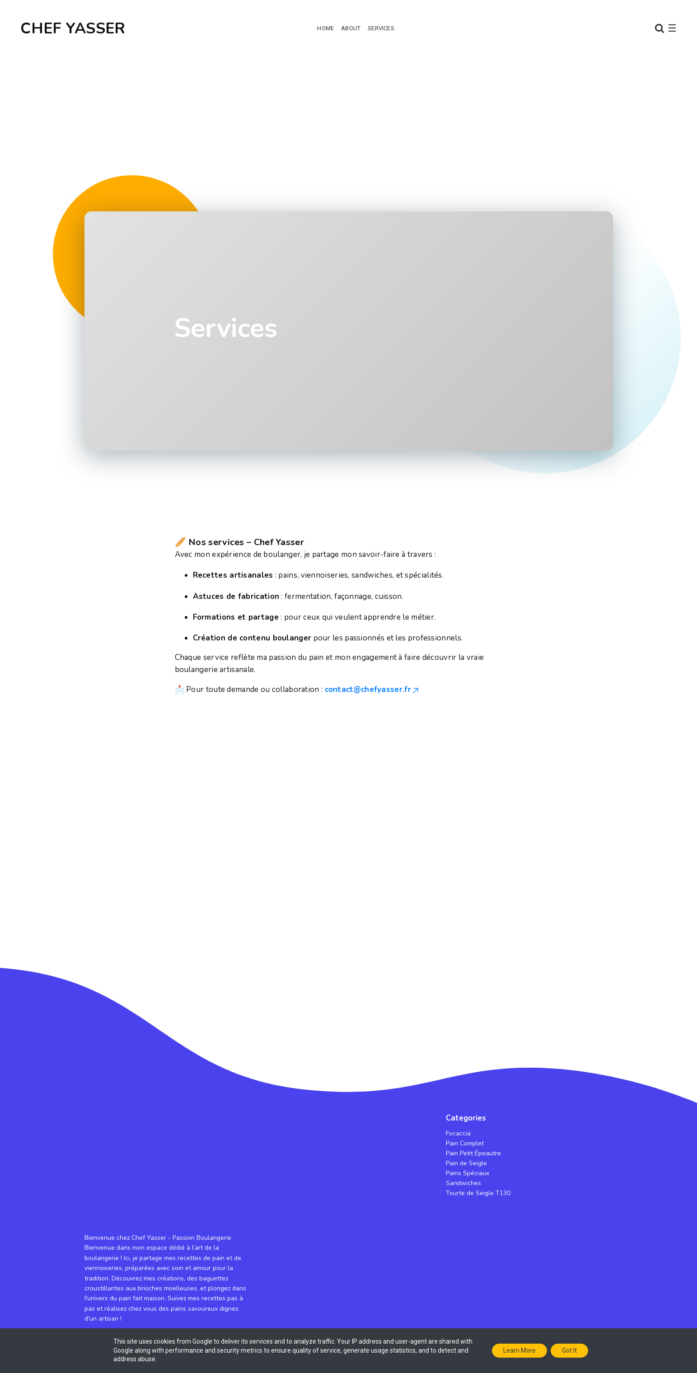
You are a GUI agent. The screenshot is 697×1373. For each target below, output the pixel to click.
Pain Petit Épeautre (473, 1153)
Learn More (519, 1350)
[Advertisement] (348, 126)
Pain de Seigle (466, 1163)
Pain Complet (465, 1143)
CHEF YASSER (72, 28)
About (350, 28)
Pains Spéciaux (467, 1173)
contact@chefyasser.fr (372, 689)
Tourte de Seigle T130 (478, 1193)
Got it (569, 1350)
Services (381, 28)
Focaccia (458, 1133)
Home (325, 28)
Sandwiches (463, 1183)
